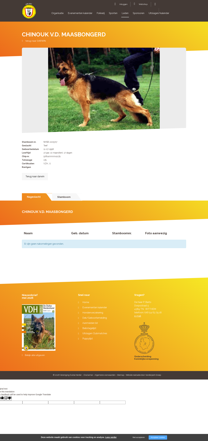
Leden (125, 13)
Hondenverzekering (92, 312)
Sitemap (120, 375)
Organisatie (57, 13)
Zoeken (155, 4)
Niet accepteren (139, 437)
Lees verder (111, 437)
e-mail (137, 316)
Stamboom (64, 197)
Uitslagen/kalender (159, 13)
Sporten (113, 13)
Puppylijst (87, 338)
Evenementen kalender (80, 13)
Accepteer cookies (158, 437)
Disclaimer (88, 375)
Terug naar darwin (34, 176)
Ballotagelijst (89, 328)
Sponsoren (138, 13)
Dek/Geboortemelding (94, 317)
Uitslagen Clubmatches (94, 333)
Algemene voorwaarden (105, 375)
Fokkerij (101, 13)
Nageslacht (34, 197)
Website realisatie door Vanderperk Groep (143, 375)
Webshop (143, 4)
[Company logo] (29, 12)
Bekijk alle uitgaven (35, 355)
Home (85, 302)
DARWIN (41, 40)
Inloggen (123, 4)
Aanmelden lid (90, 323)
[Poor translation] (8, 398)
